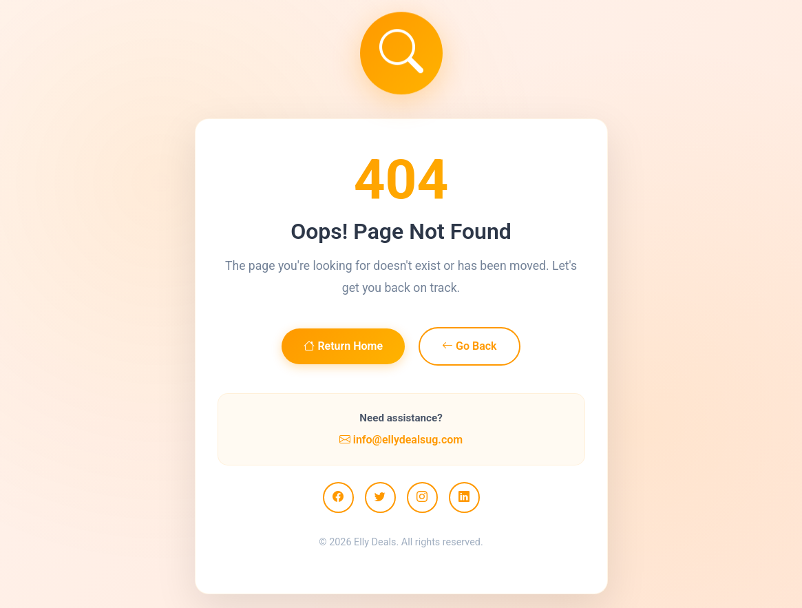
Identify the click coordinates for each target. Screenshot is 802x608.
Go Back (469, 346)
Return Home (343, 346)
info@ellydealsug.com (401, 439)
